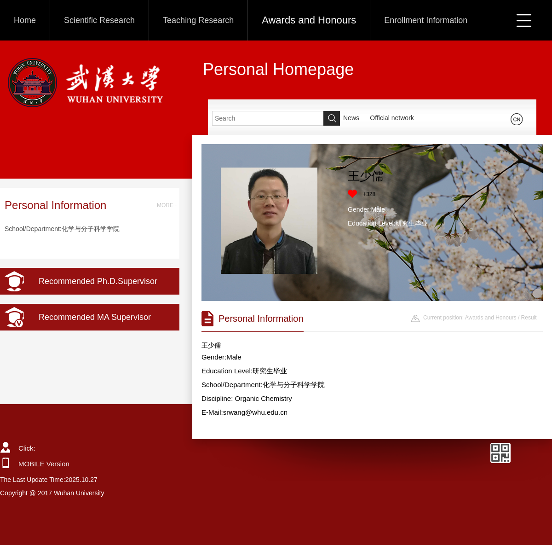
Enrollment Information (425, 20)
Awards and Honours (309, 20)
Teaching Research (198, 20)
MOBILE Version (43, 464)
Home (25, 20)
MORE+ (167, 205)
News (351, 118)
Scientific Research (99, 20)
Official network (392, 118)
